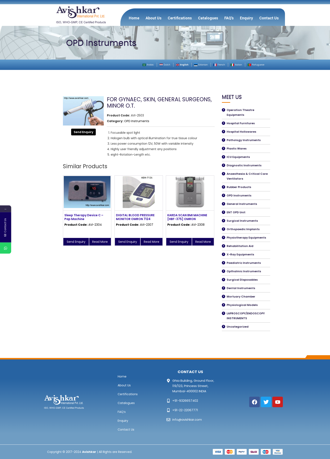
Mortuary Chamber (241, 297)
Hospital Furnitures (241, 123)
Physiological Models (242, 305)
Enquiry (246, 18)
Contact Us (269, 18)
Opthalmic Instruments (244, 271)
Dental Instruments (241, 288)
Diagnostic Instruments (244, 165)
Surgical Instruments (242, 221)
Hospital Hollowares (241, 132)
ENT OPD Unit (236, 212)
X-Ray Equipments (240, 254)
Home (134, 18)
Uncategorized (238, 327)
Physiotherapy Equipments (246, 238)
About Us (153, 18)
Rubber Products (239, 187)
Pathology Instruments (244, 140)
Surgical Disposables (242, 280)
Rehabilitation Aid (240, 246)
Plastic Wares (236, 149)
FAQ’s (229, 18)
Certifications (180, 18)
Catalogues (208, 18)
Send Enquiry (83, 132)
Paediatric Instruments (244, 263)
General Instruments (242, 204)
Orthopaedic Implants (243, 229)
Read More (100, 242)
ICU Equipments (238, 157)
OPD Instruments (136, 121)
